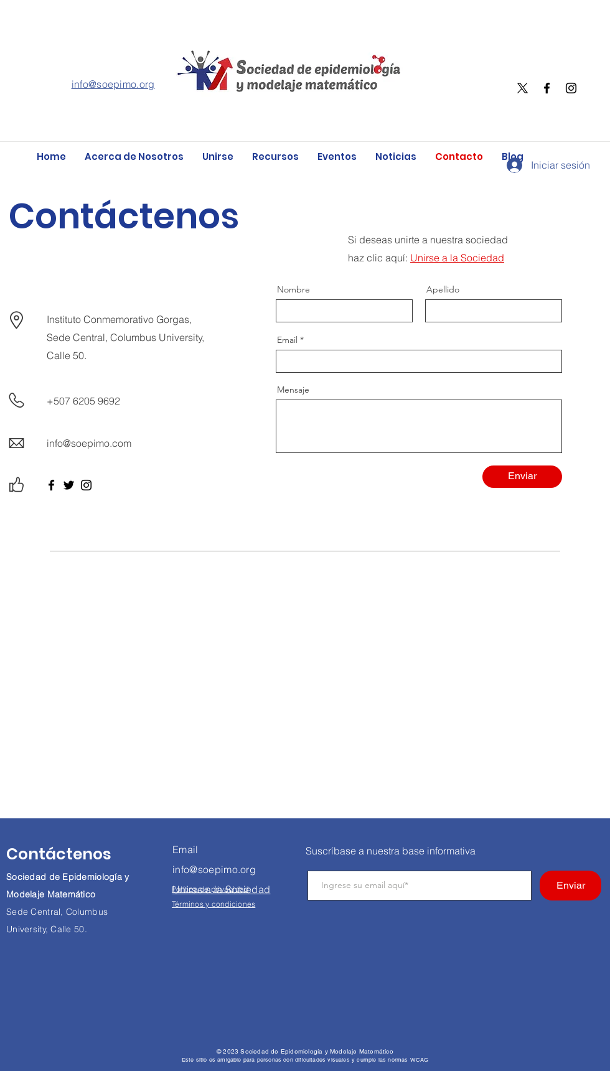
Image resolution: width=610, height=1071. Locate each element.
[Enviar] (522, 476)
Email (287, 339)
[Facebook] (547, 88)
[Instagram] (571, 88)
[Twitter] (69, 485)
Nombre (293, 289)
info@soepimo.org (113, 84)
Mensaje (293, 389)
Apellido (442, 289)
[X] (522, 88)
